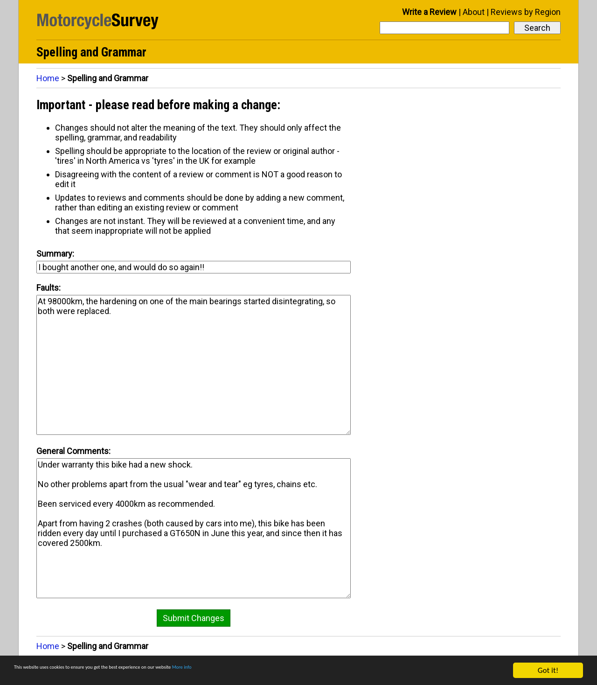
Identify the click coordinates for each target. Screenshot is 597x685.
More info (287, 671)
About (474, 12)
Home (47, 78)
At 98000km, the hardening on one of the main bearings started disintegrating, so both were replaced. (193, 365)
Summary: (55, 254)
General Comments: (73, 451)
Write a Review (429, 12)
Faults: (48, 288)
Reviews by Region (526, 12)
